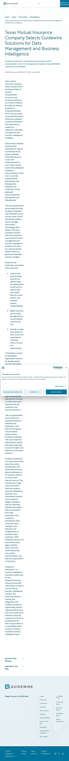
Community (43, 700)
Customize (34, 392)
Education (43, 714)
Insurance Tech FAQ (44, 722)
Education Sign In (59, 709)
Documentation (44, 711)
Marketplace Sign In (59, 715)
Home (7, 17)
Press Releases (35, 17)
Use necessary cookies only (13, 392)
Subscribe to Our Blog (11, 667)
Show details (59, 386)
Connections (43, 703)
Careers (42, 696)
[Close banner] (66, 367)
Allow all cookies (56, 392)
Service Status (44, 736)
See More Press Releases (10, 659)
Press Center (23, 17)
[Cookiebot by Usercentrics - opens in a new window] (54, 367)
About (14, 17)
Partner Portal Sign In (60, 720)
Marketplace (43, 727)
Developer (43, 707)
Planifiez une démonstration (64, 4)
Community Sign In (59, 703)
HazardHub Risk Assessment (44, 732)
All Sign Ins (60, 697)
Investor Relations (45, 718)
